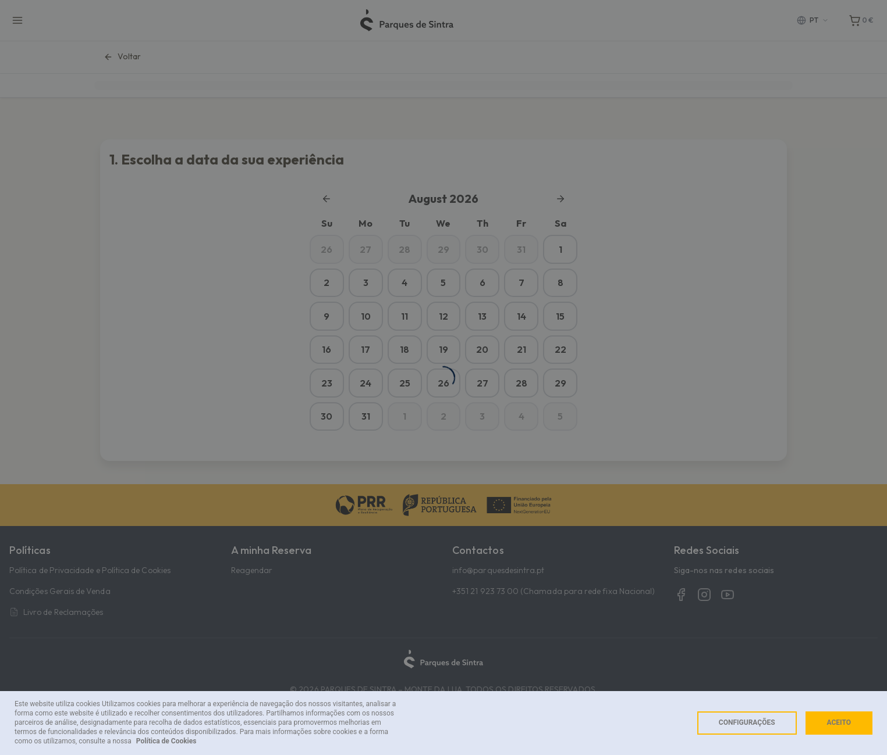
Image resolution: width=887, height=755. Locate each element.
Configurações (747, 722)
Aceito (839, 722)
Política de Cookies (166, 741)
